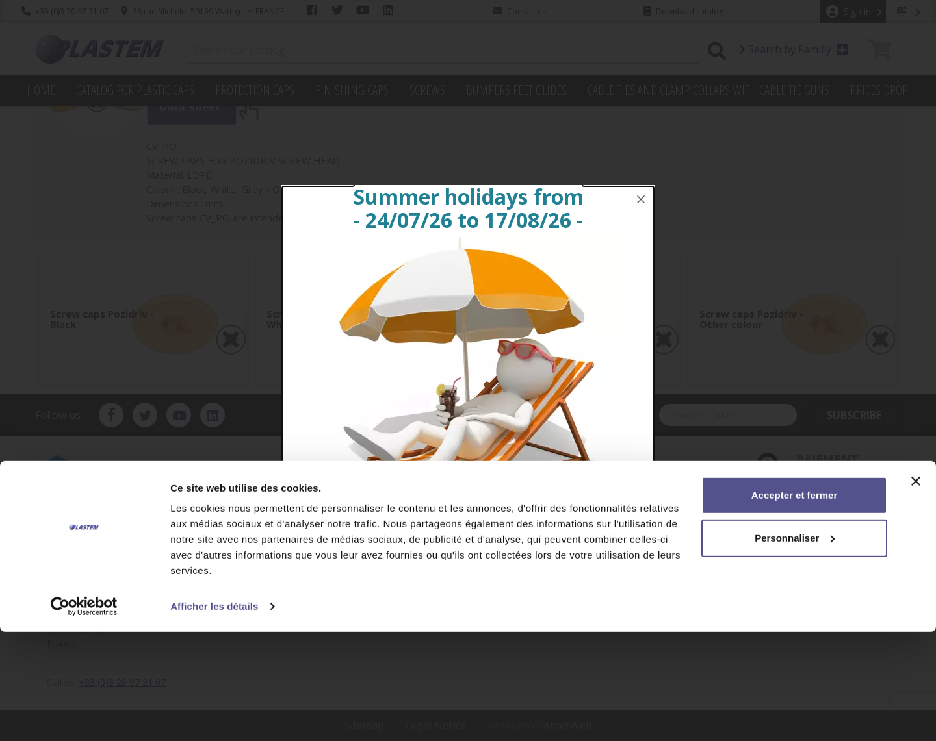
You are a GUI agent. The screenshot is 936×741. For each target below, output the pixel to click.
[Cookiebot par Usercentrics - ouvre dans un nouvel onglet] (84, 715)
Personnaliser (795, 646)
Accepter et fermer (794, 604)
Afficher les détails (214, 715)
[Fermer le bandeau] (915, 590)
